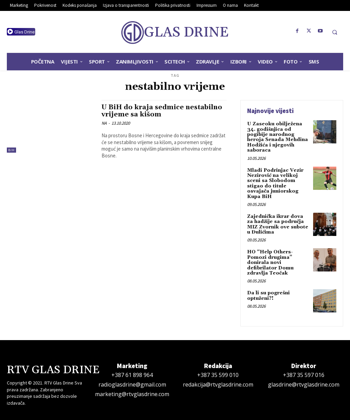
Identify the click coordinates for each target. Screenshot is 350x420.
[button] (334, 32)
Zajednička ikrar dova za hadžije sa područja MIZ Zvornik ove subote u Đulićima (277, 224)
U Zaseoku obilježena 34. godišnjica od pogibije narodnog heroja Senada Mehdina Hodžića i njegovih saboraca (277, 137)
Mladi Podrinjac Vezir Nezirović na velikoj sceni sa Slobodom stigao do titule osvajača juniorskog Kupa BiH (275, 183)
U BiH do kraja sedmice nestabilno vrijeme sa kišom (162, 110)
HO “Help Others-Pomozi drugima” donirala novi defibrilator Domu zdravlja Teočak (270, 262)
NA (104, 123)
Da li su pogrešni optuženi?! (268, 295)
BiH (11, 150)
